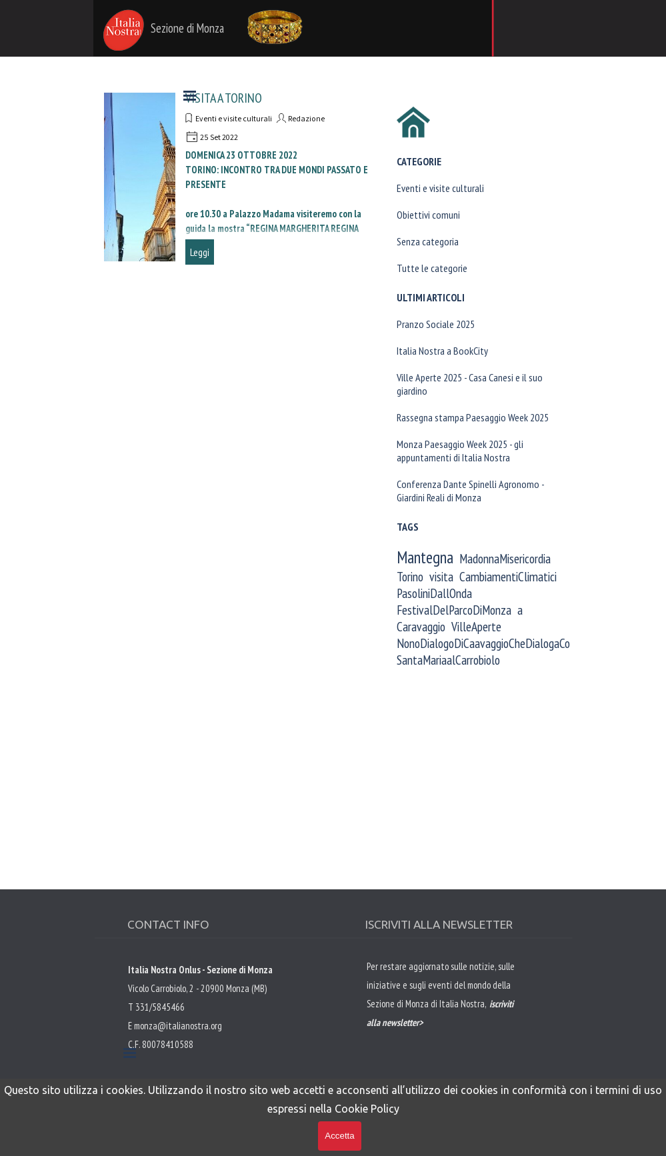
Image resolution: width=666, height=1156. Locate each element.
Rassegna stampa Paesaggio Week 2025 (473, 417)
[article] (239, 177)
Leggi (199, 252)
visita (441, 576)
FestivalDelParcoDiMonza (454, 609)
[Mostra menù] (190, 95)
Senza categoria (428, 241)
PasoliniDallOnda (434, 593)
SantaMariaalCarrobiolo (448, 659)
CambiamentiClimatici (508, 576)
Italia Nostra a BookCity (442, 350)
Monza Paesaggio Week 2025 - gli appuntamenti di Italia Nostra (460, 450)
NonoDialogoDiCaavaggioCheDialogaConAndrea (501, 643)
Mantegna (425, 557)
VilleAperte (476, 626)
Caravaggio (421, 626)
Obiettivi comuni (428, 214)
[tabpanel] (443, 1021)
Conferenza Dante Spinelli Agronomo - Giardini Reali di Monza (470, 490)
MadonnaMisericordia (505, 558)
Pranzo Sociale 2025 (436, 324)
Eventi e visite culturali (440, 188)
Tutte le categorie (432, 268)
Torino (410, 576)
